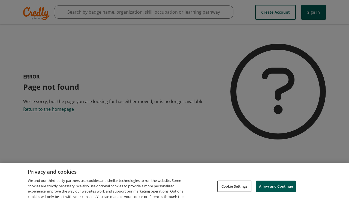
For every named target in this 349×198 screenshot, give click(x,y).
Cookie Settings (234, 188)
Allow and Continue (276, 188)
